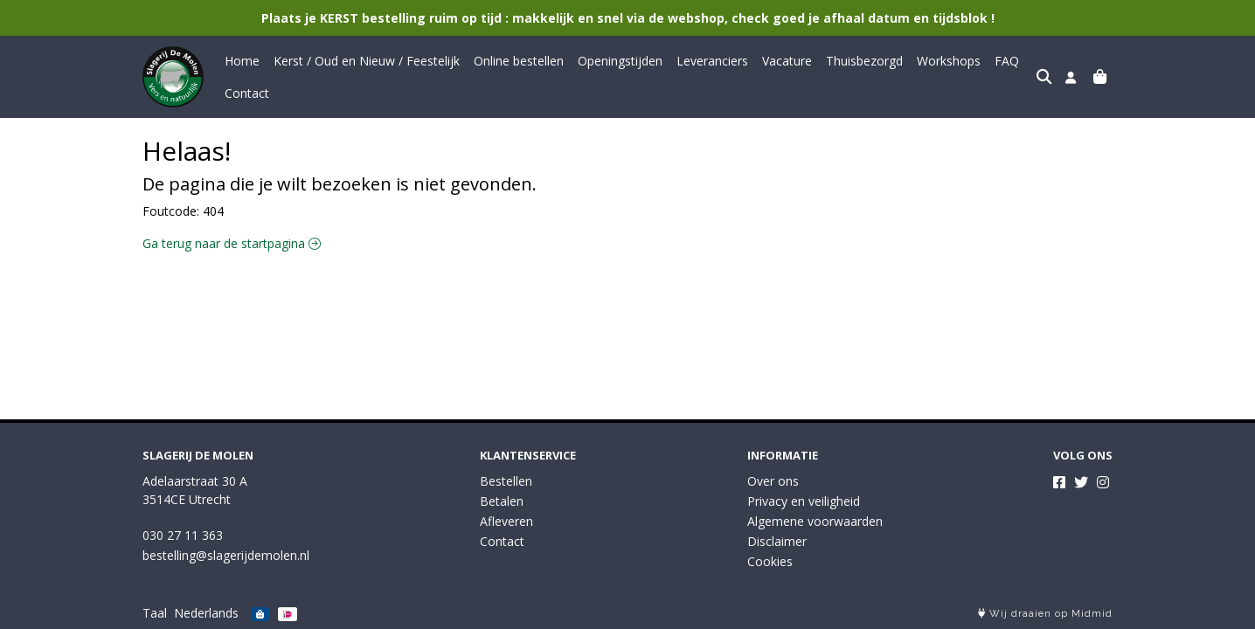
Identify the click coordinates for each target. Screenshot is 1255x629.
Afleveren (506, 521)
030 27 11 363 (182, 535)
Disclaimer (777, 541)
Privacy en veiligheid (803, 501)
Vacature (787, 60)
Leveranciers (712, 60)
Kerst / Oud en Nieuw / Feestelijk (367, 60)
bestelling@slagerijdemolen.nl (225, 555)
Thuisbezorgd (864, 60)
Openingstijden (620, 60)
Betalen (501, 501)
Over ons (773, 481)
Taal (154, 613)
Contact (247, 93)
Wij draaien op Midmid (1045, 613)
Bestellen (506, 481)
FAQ (1007, 60)
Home (242, 60)
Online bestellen (519, 60)
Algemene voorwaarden (815, 521)
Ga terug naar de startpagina (231, 243)
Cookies (770, 561)
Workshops (949, 60)
